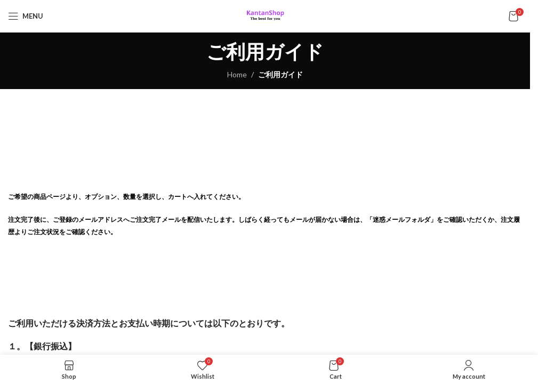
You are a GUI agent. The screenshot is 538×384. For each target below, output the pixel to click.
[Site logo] (265, 15)
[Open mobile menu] (26, 16)
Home (237, 74)
